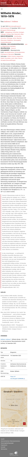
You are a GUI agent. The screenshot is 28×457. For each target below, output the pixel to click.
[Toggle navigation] (14, 9)
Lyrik (12, 58)
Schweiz (9, 34)
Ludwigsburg (8, 32)
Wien (22, 34)
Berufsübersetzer (9, 52)
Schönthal (15, 32)
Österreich (17, 34)
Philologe (9, 38)
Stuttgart (23, 28)
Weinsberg (11, 26)
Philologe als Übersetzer (7, 54)
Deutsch (13, 48)
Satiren (20, 58)
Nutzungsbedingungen (7, 443)
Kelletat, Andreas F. (6, 339)
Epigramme (20, 56)
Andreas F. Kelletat (11, 21)
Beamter (19, 38)
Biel (13, 34)
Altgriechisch (6, 46)
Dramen (13, 56)
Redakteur (10, 40)
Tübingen (3, 34)
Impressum (4, 445)
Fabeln (2, 58)
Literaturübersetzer (6, 42)
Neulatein (13, 46)
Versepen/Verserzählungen (8, 60)
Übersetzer (4, 40)
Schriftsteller (17, 36)
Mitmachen (4, 449)
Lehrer (14, 38)
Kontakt (3, 447)
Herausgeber (17, 40)
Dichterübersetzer (20, 52)
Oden (16, 58)
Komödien (8, 58)
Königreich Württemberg (8, 30)
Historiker (3, 38)
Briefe (9, 56)
